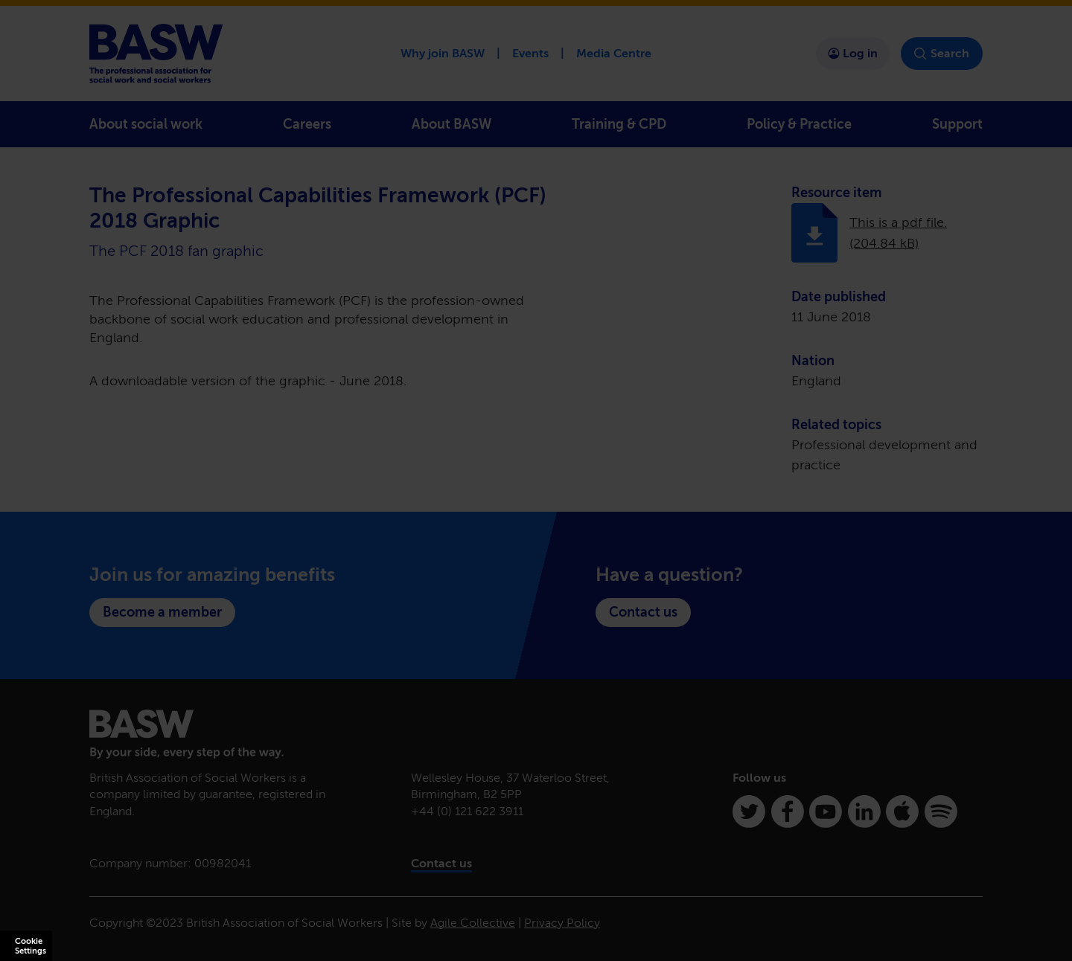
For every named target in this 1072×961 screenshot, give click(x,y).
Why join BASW (443, 53)
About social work (145, 124)
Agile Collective (472, 923)
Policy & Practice (799, 124)
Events (530, 53)
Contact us (643, 612)
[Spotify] (941, 811)
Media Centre (613, 53)
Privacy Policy (562, 923)
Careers (307, 124)
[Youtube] (825, 811)
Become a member (162, 612)
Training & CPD (619, 124)
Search (941, 53)
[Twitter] (749, 811)
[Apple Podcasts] (902, 811)
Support (957, 124)
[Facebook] (787, 811)
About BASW (451, 124)
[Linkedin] (864, 811)
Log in (853, 53)
